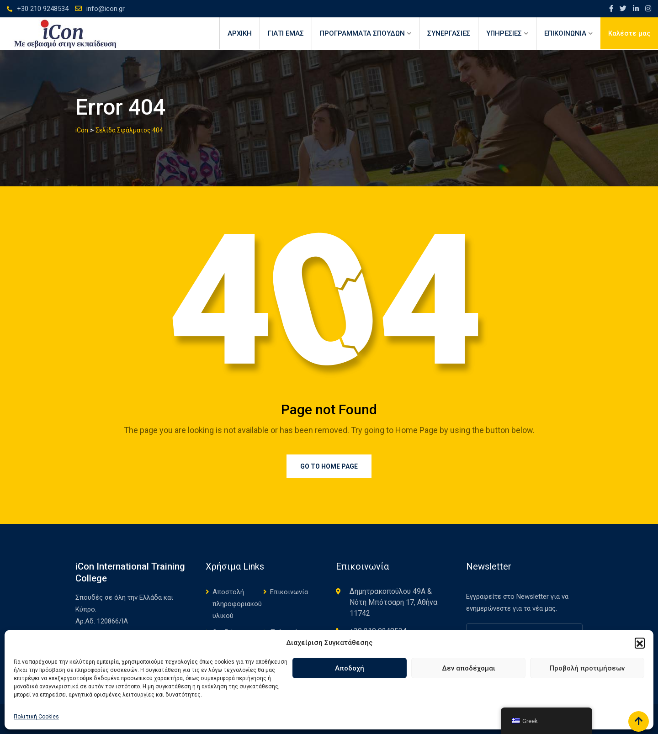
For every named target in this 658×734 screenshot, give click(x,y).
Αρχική (240, 33)
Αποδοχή (349, 668)
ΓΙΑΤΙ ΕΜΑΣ (286, 33)
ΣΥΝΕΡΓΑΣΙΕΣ (448, 33)
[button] (639, 642)
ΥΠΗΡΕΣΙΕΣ (504, 33)
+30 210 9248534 (43, 9)
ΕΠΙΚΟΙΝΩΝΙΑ (565, 33)
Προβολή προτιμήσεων (587, 668)
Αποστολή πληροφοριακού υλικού (237, 604)
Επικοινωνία (289, 592)
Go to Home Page (329, 466)
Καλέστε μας (629, 33)
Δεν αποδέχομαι (468, 668)
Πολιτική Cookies (36, 716)
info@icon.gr (105, 9)
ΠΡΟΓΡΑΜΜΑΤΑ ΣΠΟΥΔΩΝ (362, 33)
